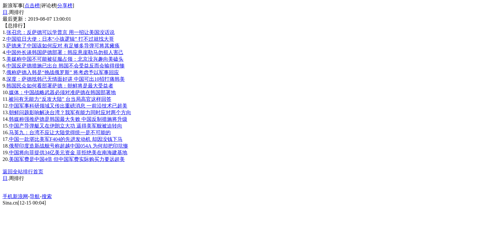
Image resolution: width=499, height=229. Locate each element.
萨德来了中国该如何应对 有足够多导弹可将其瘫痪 (63, 45)
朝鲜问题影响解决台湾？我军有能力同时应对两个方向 (70, 112)
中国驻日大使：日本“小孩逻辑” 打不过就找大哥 (60, 39)
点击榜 (32, 5)
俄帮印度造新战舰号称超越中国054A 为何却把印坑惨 (68, 146)
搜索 (47, 196)
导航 (35, 196)
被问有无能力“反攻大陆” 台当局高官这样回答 (60, 99)
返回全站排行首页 (23, 171)
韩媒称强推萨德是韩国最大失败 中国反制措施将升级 (68, 119)
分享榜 (65, 5)
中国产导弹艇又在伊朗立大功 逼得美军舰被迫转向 (65, 125)
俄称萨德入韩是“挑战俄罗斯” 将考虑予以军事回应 (62, 72)
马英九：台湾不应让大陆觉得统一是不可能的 (60, 132)
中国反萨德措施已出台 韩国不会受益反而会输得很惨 (65, 65)
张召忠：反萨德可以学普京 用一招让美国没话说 (60, 32)
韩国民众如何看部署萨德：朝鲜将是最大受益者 (59, 85)
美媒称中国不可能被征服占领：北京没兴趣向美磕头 (64, 59)
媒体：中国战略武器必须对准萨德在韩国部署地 (62, 92)
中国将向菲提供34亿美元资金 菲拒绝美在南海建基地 (68, 152)
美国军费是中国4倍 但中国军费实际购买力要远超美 (67, 159)
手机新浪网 (15, 196)
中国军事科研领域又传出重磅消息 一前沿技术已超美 (68, 105)
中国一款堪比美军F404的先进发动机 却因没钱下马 (66, 139)
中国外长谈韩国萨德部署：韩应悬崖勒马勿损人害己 (64, 52)
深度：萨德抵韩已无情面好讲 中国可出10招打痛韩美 (65, 79)
